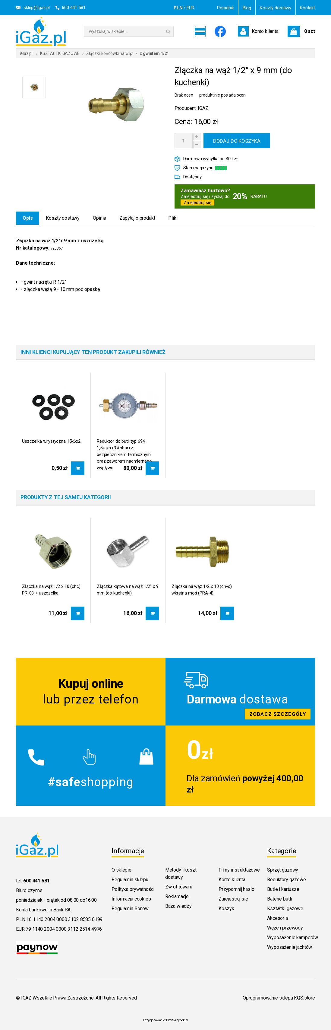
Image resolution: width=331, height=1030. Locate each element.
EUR (190, 8)
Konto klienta (232, 879)
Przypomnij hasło (236, 889)
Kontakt (307, 8)
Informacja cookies (131, 899)
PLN (178, 8)
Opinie (99, 218)
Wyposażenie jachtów (289, 947)
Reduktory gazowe (286, 879)
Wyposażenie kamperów (292, 937)
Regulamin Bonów (130, 908)
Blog (247, 8)
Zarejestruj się (197, 202)
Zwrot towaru (178, 887)
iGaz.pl (26, 53)
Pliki (172, 218)
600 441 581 (73, 7)
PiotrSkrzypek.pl (177, 1020)
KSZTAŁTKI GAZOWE (60, 53)
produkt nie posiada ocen (222, 95)
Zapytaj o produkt (137, 218)
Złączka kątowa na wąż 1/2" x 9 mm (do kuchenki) (128, 590)
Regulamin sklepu (130, 879)
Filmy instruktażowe (239, 870)
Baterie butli (279, 899)
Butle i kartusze (283, 889)
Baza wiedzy (178, 906)
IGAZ (203, 108)
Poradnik (225, 8)
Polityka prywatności (133, 889)
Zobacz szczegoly (240, 691)
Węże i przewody (285, 928)
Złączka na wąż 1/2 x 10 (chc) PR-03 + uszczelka (51, 590)
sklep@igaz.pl (37, 7)
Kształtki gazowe (285, 908)
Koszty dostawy (275, 8)
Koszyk (226, 908)
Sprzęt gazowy (282, 870)
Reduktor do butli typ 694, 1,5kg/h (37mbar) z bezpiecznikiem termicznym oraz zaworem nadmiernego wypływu (124, 448)
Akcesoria (277, 918)
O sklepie (121, 870)
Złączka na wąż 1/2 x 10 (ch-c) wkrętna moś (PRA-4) (202, 590)
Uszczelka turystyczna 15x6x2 (51, 441)
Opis (28, 218)
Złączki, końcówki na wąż (109, 53)
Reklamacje (177, 896)
